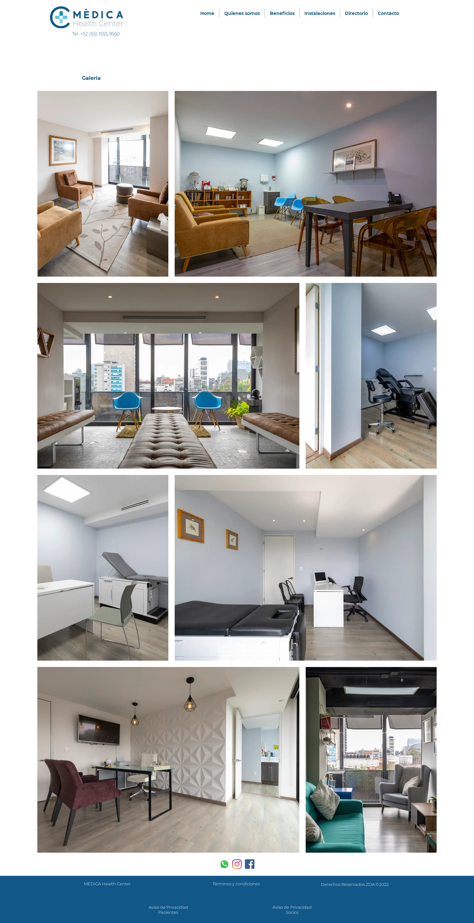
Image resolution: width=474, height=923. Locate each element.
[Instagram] (237, 864)
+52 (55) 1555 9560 (100, 34)
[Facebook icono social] (249, 864)
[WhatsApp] (224, 864)
